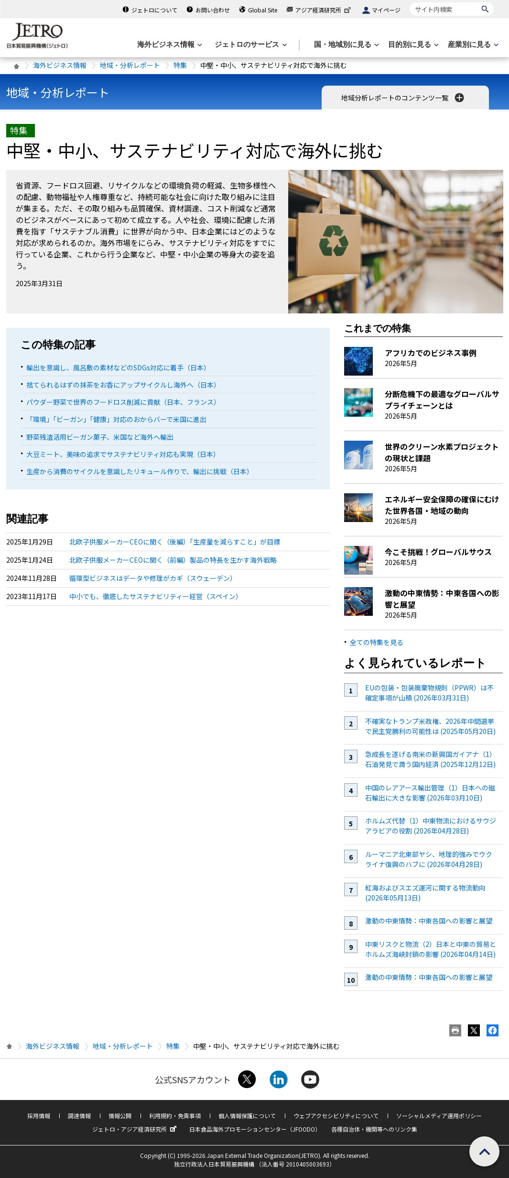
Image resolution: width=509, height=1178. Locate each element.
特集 (180, 65)
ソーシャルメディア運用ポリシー (439, 1115)
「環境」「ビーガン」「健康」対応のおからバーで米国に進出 (116, 419)
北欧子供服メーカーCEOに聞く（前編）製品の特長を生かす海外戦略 (173, 560)
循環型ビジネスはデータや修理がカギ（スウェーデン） (153, 578)
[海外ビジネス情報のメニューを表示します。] (168, 44)
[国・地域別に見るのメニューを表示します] (345, 44)
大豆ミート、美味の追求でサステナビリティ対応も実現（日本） (123, 454)
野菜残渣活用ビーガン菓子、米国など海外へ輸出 (99, 437)
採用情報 (38, 1115)
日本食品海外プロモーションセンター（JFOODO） (255, 1129)
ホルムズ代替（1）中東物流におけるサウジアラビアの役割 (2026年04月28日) (430, 825)
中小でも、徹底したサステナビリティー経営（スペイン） (155, 596)
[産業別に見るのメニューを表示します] (472, 44)
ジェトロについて (154, 10)
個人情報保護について (247, 1115)
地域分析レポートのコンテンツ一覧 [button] (403, 97)
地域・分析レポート (130, 65)
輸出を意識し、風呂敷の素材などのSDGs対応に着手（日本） (118, 367)
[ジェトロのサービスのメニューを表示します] (250, 44)
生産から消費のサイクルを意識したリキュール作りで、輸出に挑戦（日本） (139, 471)
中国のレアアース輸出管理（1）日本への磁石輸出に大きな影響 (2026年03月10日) (430, 792)
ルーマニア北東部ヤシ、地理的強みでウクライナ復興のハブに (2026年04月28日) (428, 859)
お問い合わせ (212, 10)
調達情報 (79, 1115)
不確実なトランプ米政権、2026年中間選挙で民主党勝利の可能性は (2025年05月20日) (430, 726)
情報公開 (119, 1115)
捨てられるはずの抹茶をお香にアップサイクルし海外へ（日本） (123, 384)
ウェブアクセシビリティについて (336, 1115)
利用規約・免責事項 (175, 1115)
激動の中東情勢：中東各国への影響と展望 (428, 920)
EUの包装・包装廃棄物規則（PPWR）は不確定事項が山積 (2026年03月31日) (429, 692)
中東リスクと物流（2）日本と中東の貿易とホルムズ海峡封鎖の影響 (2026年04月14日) (430, 949)
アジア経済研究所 (324, 10)
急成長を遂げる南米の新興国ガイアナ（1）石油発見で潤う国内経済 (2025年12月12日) (430, 759)
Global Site (262, 10)
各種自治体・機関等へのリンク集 (374, 1129)
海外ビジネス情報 (60, 65)
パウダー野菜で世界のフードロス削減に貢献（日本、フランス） (123, 402)
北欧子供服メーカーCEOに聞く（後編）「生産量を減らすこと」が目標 (174, 541)
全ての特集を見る (376, 642)
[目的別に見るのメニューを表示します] (412, 44)
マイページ (386, 10)
